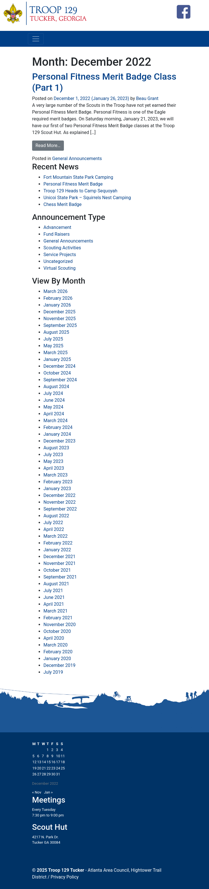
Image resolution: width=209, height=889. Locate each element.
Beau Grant (146, 98)
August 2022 (56, 515)
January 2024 (57, 434)
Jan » (48, 792)
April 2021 (53, 604)
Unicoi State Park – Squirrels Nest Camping (87, 197)
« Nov (36, 792)
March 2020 (55, 645)
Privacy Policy (65, 877)
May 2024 (53, 407)
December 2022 (59, 495)
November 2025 (59, 318)
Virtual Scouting (59, 268)
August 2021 (56, 583)
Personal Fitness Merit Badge (73, 184)
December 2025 (59, 311)
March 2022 (55, 536)
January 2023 (57, 488)
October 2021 (57, 570)
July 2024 (53, 393)
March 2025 (55, 352)
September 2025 (60, 325)
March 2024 (55, 420)
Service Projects (59, 254)
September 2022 (60, 509)
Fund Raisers (56, 234)
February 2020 (57, 651)
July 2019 (53, 672)
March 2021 (55, 611)
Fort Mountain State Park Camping (78, 177)
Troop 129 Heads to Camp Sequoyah (80, 190)
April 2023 (53, 468)
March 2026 (55, 291)
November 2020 (59, 624)
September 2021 (60, 577)
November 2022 (59, 502)
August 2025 (56, 332)
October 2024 (57, 373)
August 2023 (56, 447)
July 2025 (53, 339)
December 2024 (59, 366)
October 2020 (57, 631)
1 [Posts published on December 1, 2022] (48, 750)
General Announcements (77, 158)
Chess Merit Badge (62, 204)
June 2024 (54, 400)
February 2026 (57, 298)
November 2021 (59, 563)
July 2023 (53, 454)
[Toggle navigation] (36, 38)
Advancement (57, 227)
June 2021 (54, 597)
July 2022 (53, 522)
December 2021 (59, 556)
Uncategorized (58, 261)
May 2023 (53, 461)
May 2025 (53, 345)
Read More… (47, 145)
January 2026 (57, 305)
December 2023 (59, 441)
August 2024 (56, 386)
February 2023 (57, 481)
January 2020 (57, 658)
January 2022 (57, 549)
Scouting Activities (62, 247)
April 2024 (53, 413)
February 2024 (57, 427)
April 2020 (53, 638)
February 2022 (57, 543)
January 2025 (57, 359)
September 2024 (60, 379)
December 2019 (59, 665)
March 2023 (55, 475)
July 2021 (53, 590)
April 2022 (53, 529)
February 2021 (57, 617)
